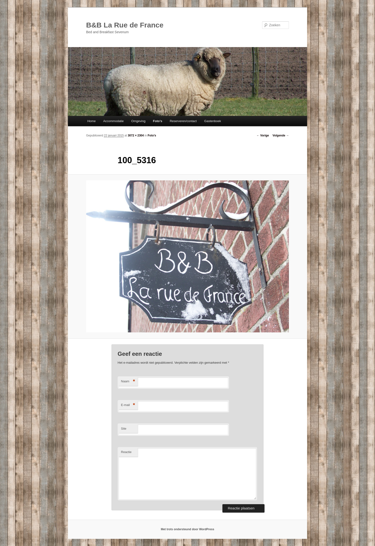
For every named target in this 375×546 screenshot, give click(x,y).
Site (123, 428)
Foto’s (157, 121)
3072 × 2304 (136, 135)
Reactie (126, 452)
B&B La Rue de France (124, 25)
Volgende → (281, 135)
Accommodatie (113, 121)
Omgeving (138, 121)
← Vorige (263, 135)
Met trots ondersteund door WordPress (187, 529)
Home (91, 121)
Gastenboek (212, 121)
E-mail (128, 405)
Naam (128, 381)
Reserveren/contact (183, 121)
